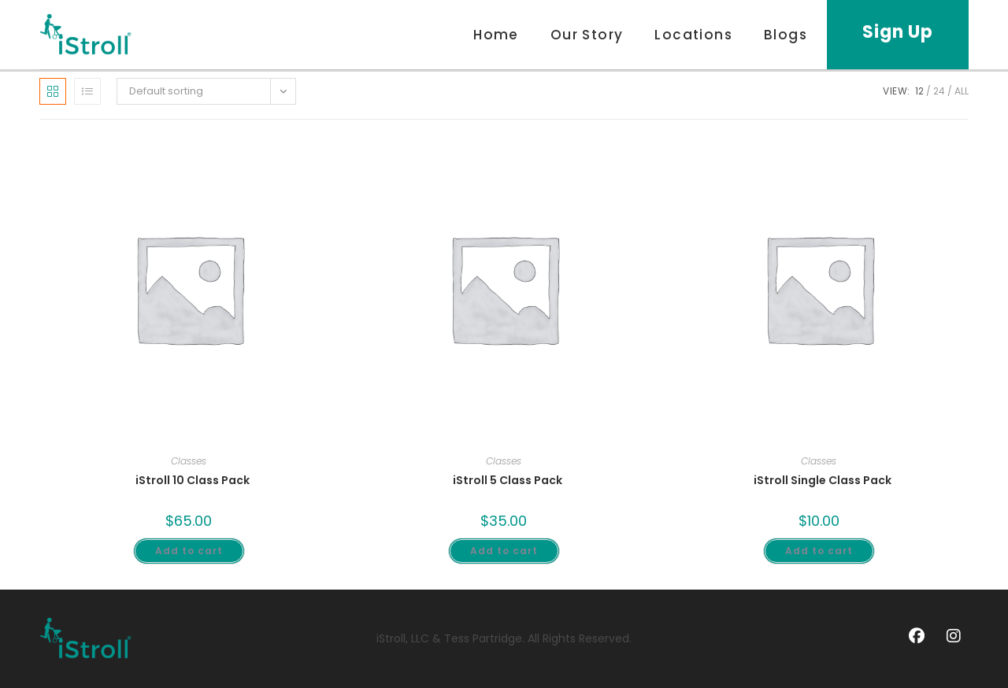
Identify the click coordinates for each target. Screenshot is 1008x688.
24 (939, 91)
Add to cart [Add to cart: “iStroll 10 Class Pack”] (189, 550)
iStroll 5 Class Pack (507, 480)
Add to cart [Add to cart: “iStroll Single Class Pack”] (819, 550)
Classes (188, 461)
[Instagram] (954, 637)
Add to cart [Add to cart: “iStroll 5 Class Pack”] (504, 550)
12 (919, 91)
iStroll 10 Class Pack (192, 480)
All (961, 91)
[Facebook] (917, 637)
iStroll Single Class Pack (822, 480)
